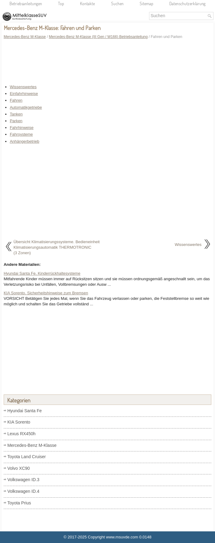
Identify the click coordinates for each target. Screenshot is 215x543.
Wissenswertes (23, 87)
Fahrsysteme (21, 134)
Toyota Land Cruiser (26, 456)
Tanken (16, 114)
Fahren (16, 100)
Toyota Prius (19, 502)
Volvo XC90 (18, 468)
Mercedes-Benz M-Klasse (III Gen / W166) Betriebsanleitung (98, 37)
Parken (16, 121)
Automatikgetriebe (26, 107)
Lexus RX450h (21, 433)
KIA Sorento (18, 422)
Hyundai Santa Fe (24, 410)
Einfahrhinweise (24, 93)
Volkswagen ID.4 (23, 491)
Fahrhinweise (21, 127)
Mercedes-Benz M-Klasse (25, 37)
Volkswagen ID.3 (23, 479)
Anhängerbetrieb (24, 141)
